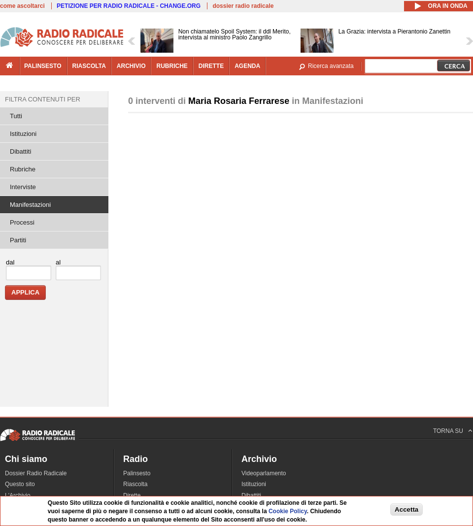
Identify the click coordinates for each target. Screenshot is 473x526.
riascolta (89, 66)
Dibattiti (20, 151)
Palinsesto (136, 473)
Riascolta (135, 484)
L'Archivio (18, 495)
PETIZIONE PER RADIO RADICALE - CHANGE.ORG (129, 5)
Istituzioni (23, 133)
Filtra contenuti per (42, 99)
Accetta (406, 509)
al (58, 262)
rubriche (171, 66)
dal (10, 262)
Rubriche (22, 169)
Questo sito (20, 484)
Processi (22, 222)
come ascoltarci (22, 5)
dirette (211, 66)
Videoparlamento (263, 473)
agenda (247, 66)
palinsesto (43, 66)
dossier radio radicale (242, 5)
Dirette (131, 495)
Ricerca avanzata (331, 66)
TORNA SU (448, 430)
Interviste (23, 187)
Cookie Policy (288, 511)
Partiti (18, 240)
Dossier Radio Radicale (36, 473)
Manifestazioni (30, 204)
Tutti (16, 116)
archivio (131, 66)
